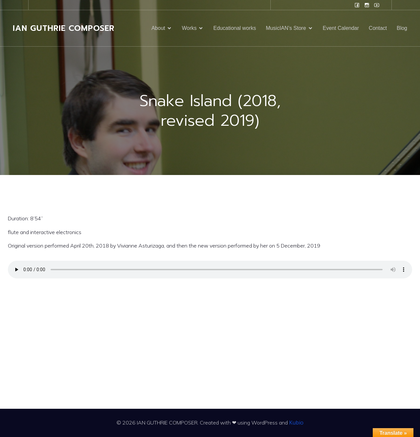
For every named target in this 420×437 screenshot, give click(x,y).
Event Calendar (341, 28)
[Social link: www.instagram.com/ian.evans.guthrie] (367, 5)
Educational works (234, 28)
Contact (378, 28)
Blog (402, 28)
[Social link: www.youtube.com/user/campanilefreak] (377, 5)
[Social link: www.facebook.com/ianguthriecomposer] (357, 5)
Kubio (296, 422)
